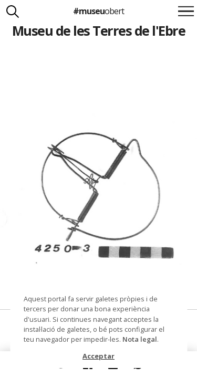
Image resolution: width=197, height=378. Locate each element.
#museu (98, 11)
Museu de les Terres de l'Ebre (98, 30)
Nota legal (139, 339)
